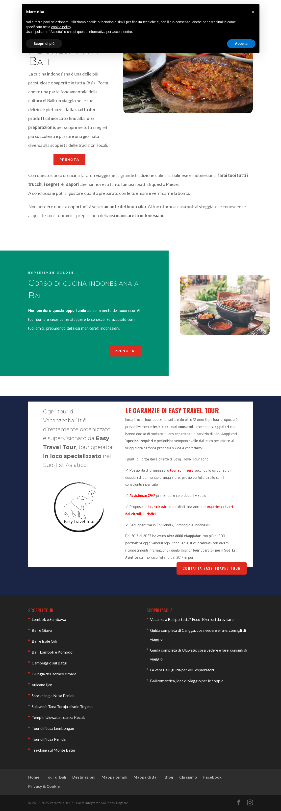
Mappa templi (114, 777)
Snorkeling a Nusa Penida (53, 695)
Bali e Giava (42, 630)
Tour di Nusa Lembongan (53, 728)
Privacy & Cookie (44, 786)
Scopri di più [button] (44, 44)
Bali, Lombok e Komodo (52, 652)
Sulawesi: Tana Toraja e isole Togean (62, 706)
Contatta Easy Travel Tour (211, 568)
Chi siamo (188, 777)
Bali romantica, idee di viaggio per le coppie (186, 680)
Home (33, 777)
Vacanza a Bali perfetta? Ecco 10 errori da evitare (191, 619)
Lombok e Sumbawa (49, 619)
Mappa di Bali (145, 777)
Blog (169, 777)
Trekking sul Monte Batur (54, 750)
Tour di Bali (56, 777)
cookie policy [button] (61, 27)
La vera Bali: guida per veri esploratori (182, 669)
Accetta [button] (241, 44)
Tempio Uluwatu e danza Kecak (58, 717)
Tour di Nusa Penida (49, 739)
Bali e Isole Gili (44, 641)
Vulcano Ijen (42, 684)
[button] (253, 12)
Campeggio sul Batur (49, 662)
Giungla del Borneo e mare (54, 673)
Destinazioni (83, 777)
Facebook (212, 777)
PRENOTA (69, 159)
